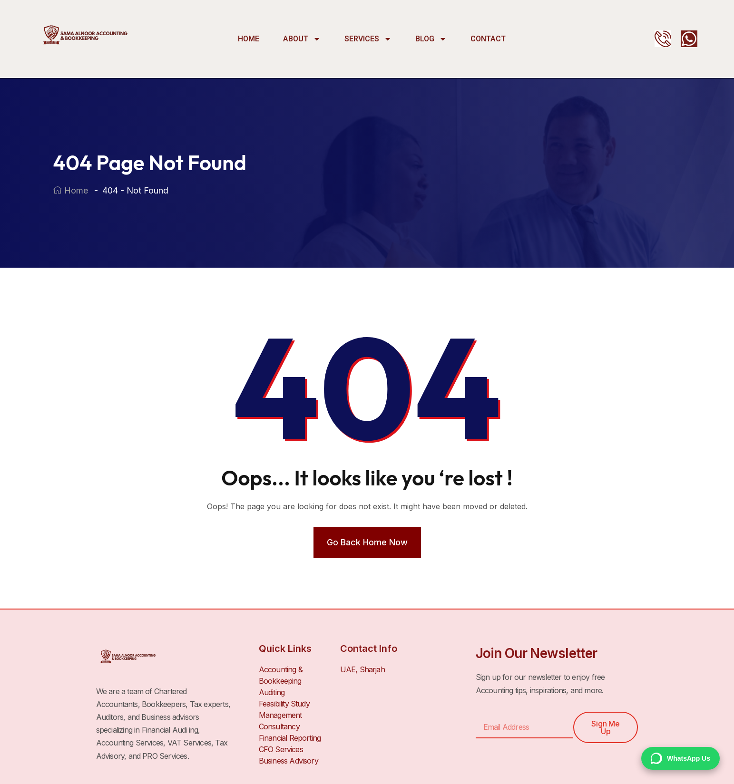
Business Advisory (288, 760)
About (302, 39)
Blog (431, 39)
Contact (488, 38)
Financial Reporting (290, 738)
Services (367, 39)
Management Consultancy (280, 720)
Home (248, 38)
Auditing (272, 692)
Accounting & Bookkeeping (281, 675)
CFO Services (281, 749)
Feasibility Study (284, 703)
